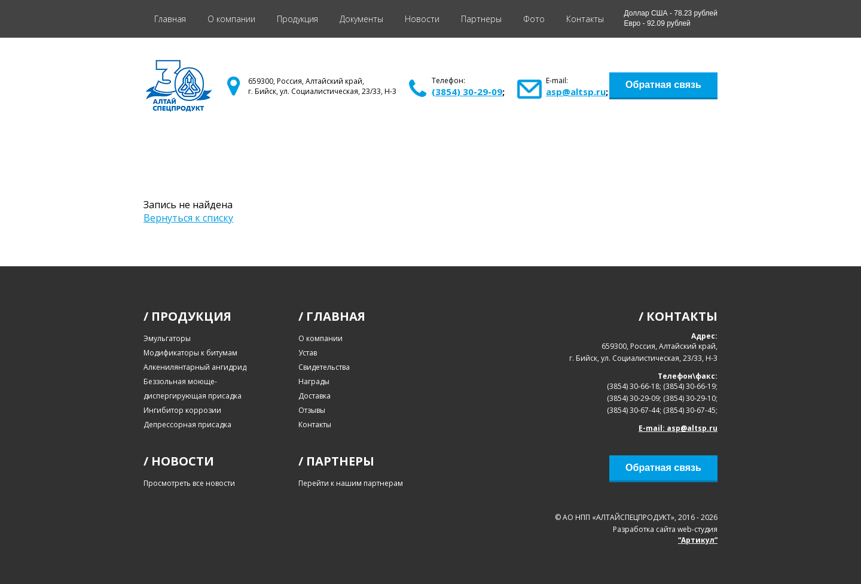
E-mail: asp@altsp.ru (678, 428)
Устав (307, 353)
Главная (170, 19)
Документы (361, 19)
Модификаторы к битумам (190, 353)
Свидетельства (324, 367)
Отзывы (311, 410)
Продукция (297, 19)
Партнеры (481, 19)
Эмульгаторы (167, 338)
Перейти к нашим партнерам (350, 483)
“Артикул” (698, 540)
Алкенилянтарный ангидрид (195, 367)
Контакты (585, 19)
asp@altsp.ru (576, 92)
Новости (422, 19)
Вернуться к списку (188, 217)
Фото (534, 19)
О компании (231, 19)
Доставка (314, 396)
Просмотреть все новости (189, 483)
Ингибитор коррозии (182, 410)
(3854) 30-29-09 (467, 92)
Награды (313, 381)
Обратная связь (663, 85)
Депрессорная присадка (187, 424)
